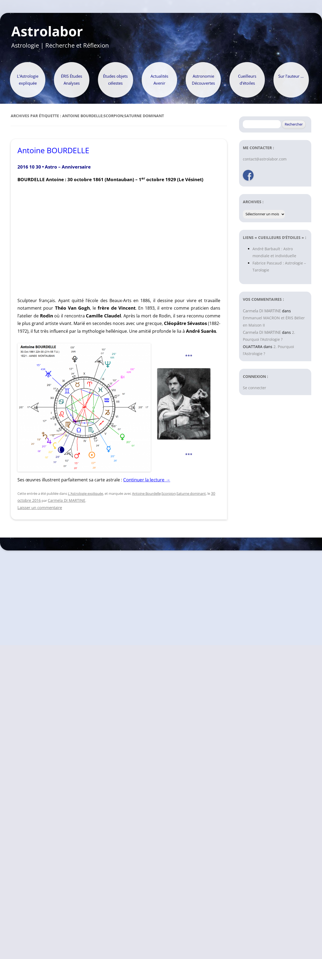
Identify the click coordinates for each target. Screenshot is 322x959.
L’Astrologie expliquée (27, 79)
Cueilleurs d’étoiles (247, 79)
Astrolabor (47, 31)
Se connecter (254, 387)
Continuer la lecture (146, 480)
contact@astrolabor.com (265, 159)
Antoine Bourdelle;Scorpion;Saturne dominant (169, 493)
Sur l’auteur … (291, 76)
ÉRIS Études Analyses (71, 79)
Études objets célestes (115, 79)
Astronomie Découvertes (203, 79)
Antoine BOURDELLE (53, 150)
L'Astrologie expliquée (85, 493)
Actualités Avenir (159, 79)
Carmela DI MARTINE (66, 500)
